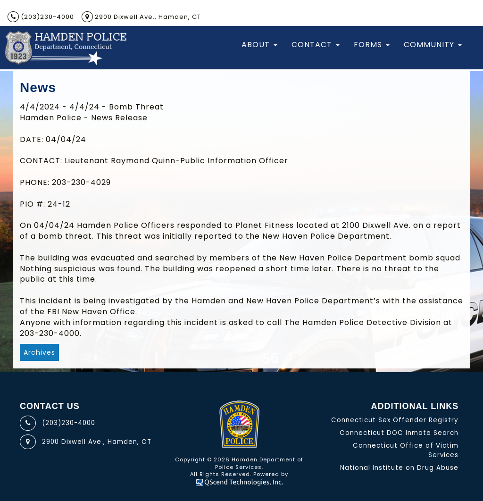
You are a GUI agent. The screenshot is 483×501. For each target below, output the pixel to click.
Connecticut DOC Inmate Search (399, 432)
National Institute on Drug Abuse (399, 467)
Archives (39, 352)
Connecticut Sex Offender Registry (394, 420)
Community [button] (433, 44)
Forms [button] (372, 44)
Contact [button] (315, 44)
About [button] (259, 44)
